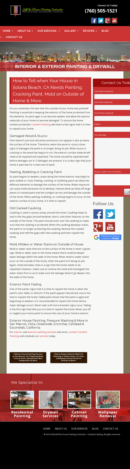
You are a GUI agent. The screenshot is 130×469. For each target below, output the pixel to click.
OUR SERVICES (46, 30)
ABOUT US (24, 30)
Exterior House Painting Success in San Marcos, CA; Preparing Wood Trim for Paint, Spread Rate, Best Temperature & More (28, 357)
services (43, 336)
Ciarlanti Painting (41, 124)
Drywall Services (51, 414)
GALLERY (70, 30)
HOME (6, 30)
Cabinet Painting (79, 414)
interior (18, 332)
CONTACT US (14, 37)
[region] (65, 56)
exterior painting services (42, 332)
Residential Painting (22, 414)
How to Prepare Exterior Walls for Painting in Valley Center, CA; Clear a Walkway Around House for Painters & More (68, 357)
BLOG (105, 30)
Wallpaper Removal (108, 414)
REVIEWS (89, 30)
